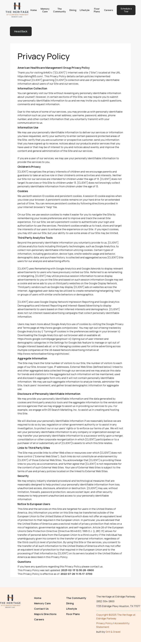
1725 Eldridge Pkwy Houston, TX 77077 (118, 606)
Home (33, 10)
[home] (17, 10)
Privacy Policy (104, 623)
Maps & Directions (45, 614)
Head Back (20, 31)
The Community (58, 10)
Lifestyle (83, 10)
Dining (71, 10)
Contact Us (41, 608)
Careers (106, 10)
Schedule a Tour (124, 10)
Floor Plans (95, 10)
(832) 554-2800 (105, 601)
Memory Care (44, 10)
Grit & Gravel (113, 631)
